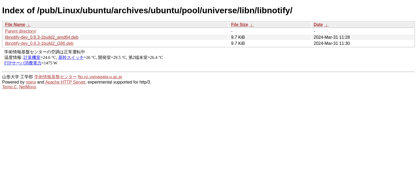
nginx (31, 82)
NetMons (27, 87)
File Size (239, 24)
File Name (15, 24)
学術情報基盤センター (55, 77)
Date (318, 24)
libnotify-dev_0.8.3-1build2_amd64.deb (41, 37)
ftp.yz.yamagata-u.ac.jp (100, 77)
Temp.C (9, 87)
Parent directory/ (20, 31)
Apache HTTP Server (65, 82)
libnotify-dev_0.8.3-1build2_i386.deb (39, 43)
